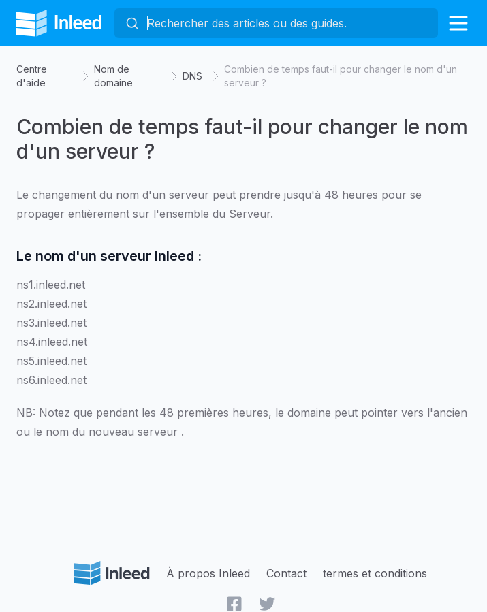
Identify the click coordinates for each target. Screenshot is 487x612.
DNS (192, 76)
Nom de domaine (113, 75)
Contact (286, 573)
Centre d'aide (31, 75)
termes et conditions (375, 573)
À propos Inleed (208, 573)
